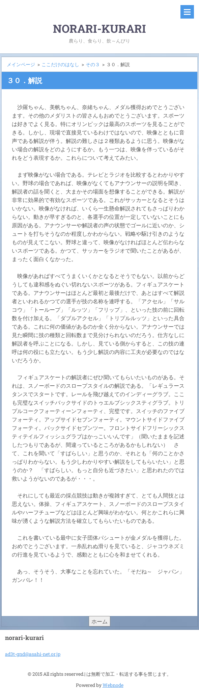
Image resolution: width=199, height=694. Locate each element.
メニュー (187, 12)
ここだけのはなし (60, 64)
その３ (93, 64)
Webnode (113, 685)
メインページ (21, 64)
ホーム (99, 621)
